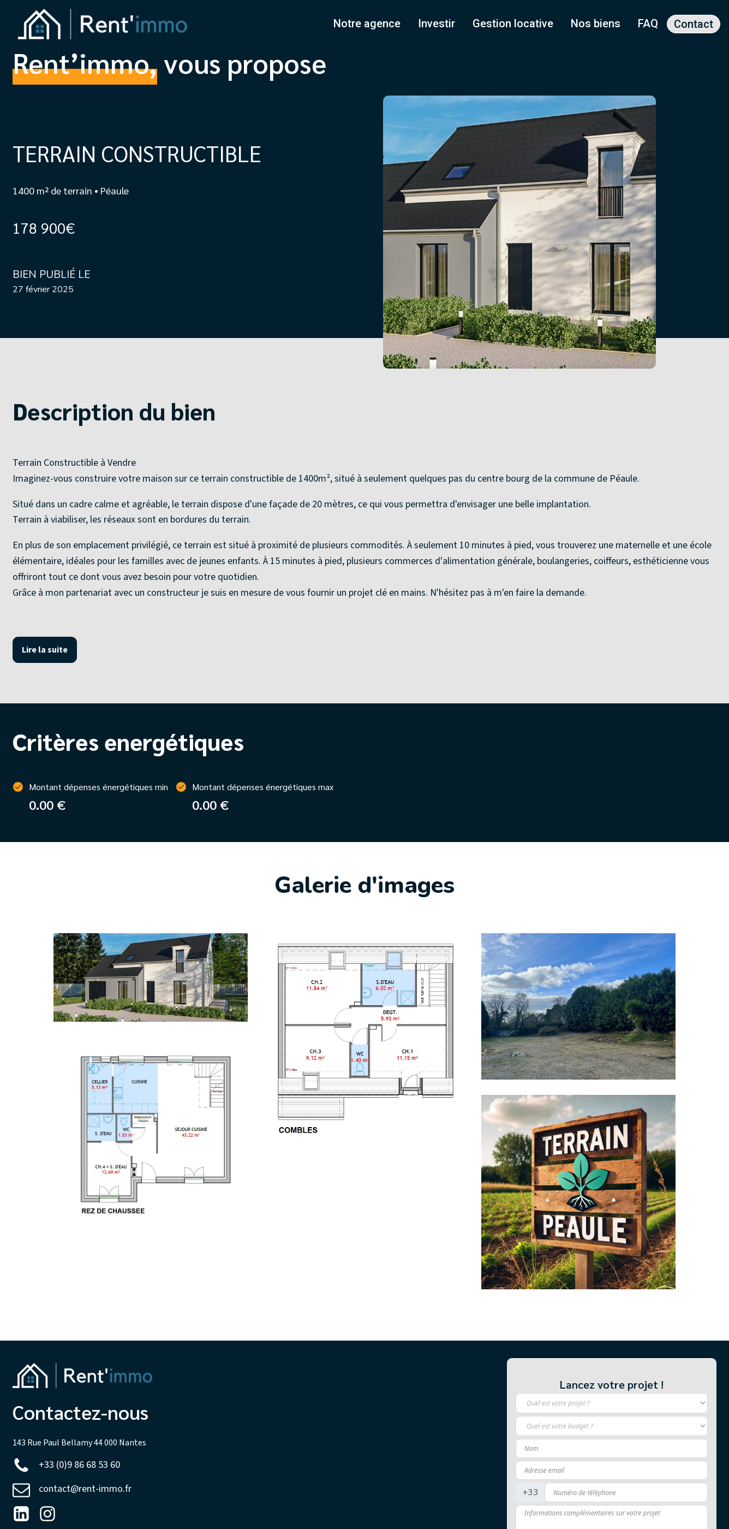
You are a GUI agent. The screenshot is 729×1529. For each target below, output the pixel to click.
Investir (436, 23)
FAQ (648, 23)
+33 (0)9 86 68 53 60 (79, 1465)
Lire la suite (45, 649)
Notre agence (367, 23)
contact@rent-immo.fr (85, 1489)
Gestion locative (513, 23)
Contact (693, 24)
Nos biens (595, 23)
